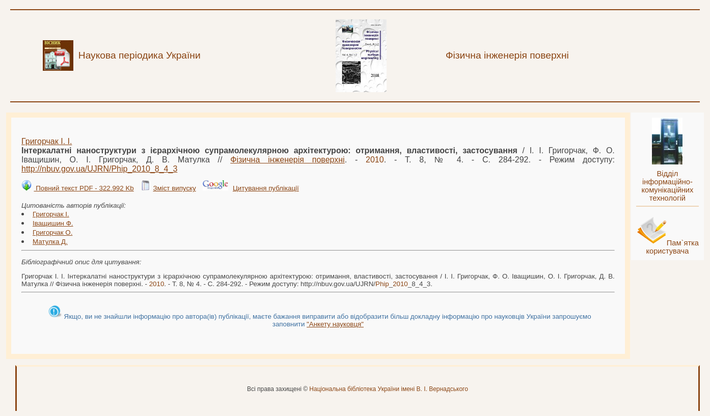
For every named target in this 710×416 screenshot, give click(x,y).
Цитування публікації (266, 188)
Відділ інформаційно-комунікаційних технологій (667, 186)
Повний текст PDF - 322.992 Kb (83, 188)
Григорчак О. (52, 232)
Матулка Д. (50, 241)
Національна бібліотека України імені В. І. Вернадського (388, 389)
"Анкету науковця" (335, 324)
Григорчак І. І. (46, 141)
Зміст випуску (174, 188)
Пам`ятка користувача (672, 247)
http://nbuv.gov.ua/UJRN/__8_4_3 (99, 168)
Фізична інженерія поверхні (287, 159)
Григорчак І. (51, 214)
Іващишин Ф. (53, 223)
